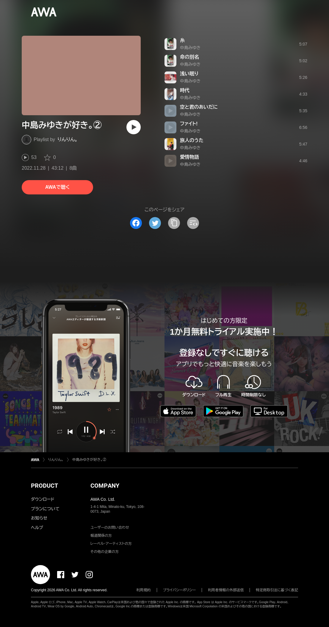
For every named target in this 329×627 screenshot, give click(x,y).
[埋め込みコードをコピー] (193, 223)
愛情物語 (189, 157)
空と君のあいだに (199, 107)
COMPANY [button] (104, 485)
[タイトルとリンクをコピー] (174, 223)
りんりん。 (67, 139)
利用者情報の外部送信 (226, 590)
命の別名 (189, 57)
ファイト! (189, 123)
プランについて (45, 508)
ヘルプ (37, 527)
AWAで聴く (57, 187)
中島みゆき (190, 47)
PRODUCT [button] (44, 485)
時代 (184, 90)
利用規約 (144, 590)
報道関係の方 (101, 536)
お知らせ (39, 518)
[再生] (133, 127)
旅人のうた (191, 140)
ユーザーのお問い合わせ (109, 527)
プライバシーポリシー (179, 590)
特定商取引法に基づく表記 (277, 590)
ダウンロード (42, 499)
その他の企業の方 (104, 552)
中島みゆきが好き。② (89, 460)
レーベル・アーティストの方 (111, 544)
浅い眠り (189, 73)
